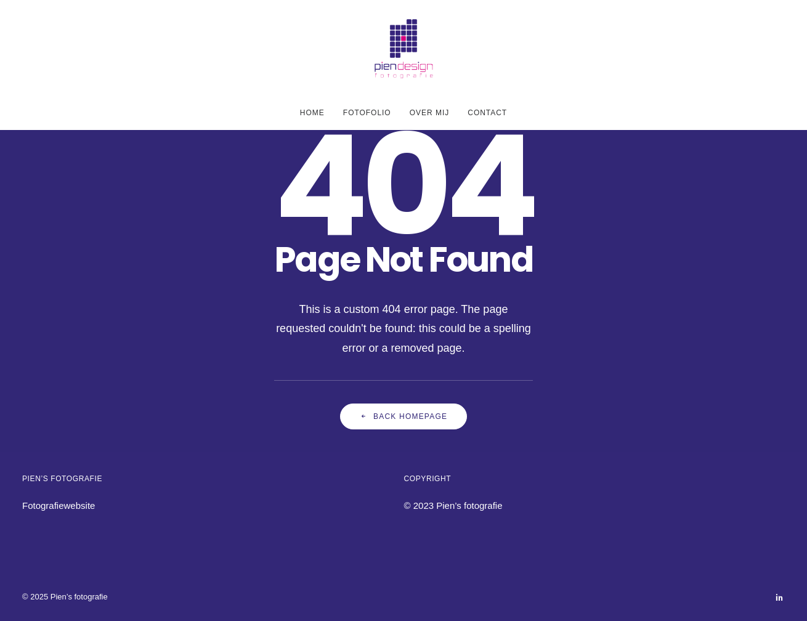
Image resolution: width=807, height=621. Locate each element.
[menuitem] (316, 112)
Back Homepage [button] (403, 416)
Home (312, 112)
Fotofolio (367, 112)
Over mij (429, 112)
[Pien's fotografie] (404, 48)
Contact (487, 112)
